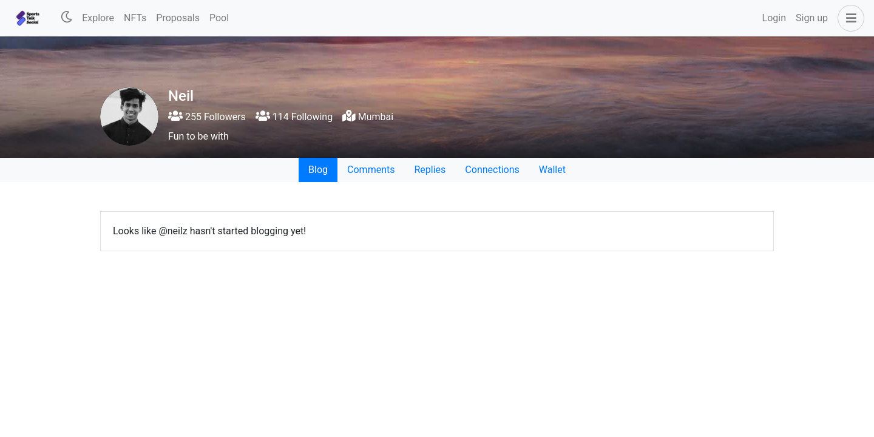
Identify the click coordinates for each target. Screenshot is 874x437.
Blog (318, 169)
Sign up (812, 18)
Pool (219, 18)
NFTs (135, 18)
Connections (492, 169)
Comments (371, 169)
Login (774, 18)
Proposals (178, 18)
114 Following (294, 117)
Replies (429, 169)
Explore (98, 18)
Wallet (552, 169)
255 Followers (207, 117)
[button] (848, 18)
